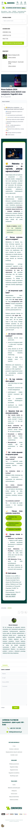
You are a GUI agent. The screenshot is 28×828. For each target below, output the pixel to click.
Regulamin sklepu (14, 767)
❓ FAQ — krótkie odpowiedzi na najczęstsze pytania (13, 126)
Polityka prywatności (14, 764)
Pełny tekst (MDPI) (10, 596)
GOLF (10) (5, 38)
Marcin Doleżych (13, 625)
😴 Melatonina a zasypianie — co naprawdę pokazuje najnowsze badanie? (14, 108)
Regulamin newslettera (14, 772)
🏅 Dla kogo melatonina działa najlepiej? (15, 119)
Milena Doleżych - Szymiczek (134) (16, 62)
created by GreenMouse (14, 821)
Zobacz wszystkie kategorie (13, 43)
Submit (15, 707)
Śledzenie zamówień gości (14, 787)
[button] (17, 3)
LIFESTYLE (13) (7, 35)
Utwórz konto (14, 793)
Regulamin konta (14, 769)
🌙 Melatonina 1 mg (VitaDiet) (12, 517)
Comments (5, 665)
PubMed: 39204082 (11, 594)
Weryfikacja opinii (14, 775)
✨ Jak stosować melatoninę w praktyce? (15, 117)
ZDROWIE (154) (7, 32)
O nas (14, 746)
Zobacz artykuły (12, 57)
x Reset (2, 707)
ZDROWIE (9, 608)
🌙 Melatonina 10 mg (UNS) (13, 529)
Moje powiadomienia (14, 796)
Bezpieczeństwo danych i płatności (14, 752)
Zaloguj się (14, 790)
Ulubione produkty (14, 799)
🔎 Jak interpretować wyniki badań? (14, 115)
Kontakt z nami (14, 755)
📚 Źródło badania (10, 134)
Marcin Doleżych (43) (13, 55)
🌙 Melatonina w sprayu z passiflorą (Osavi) (13, 524)
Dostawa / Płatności (14, 749)
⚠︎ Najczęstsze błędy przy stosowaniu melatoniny (14, 122)
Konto (14, 784)
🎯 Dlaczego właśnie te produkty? (13, 132)
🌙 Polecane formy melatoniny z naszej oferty (15, 129)
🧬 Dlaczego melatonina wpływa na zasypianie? (14, 112)
